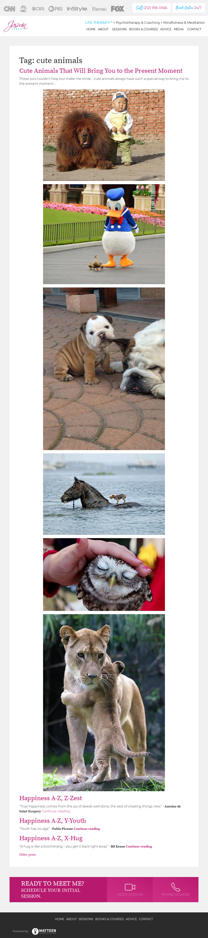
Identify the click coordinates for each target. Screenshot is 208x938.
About (104, 29)
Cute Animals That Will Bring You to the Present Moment (100, 71)
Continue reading (56, 811)
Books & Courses (143, 29)
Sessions (119, 29)
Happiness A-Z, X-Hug (51, 838)
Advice (165, 29)
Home (90, 29)
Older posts (27, 855)
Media (179, 29)
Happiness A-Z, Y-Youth (52, 821)
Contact (194, 29)
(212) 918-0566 (151, 8)
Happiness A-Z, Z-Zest (50, 798)
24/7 (189, 8)
